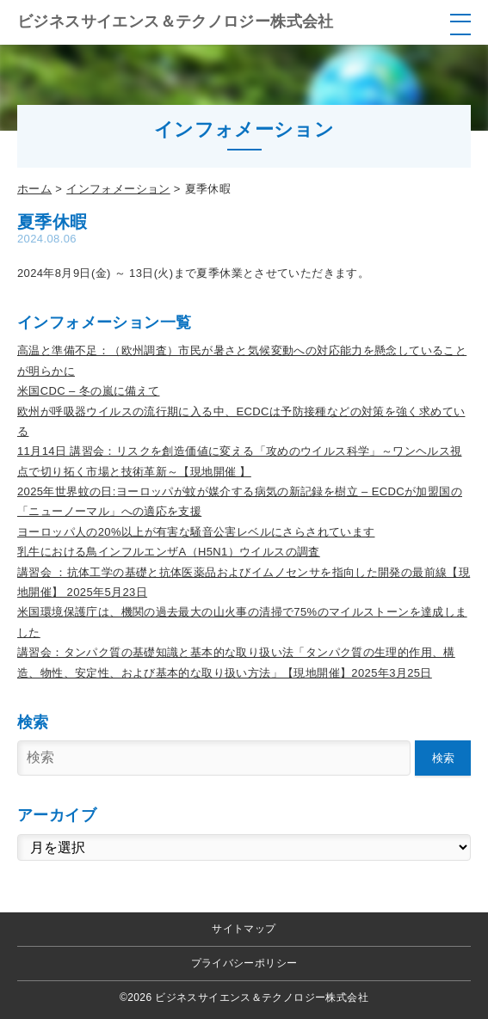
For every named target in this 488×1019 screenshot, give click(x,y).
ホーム (34, 188)
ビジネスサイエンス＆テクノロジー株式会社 (175, 21)
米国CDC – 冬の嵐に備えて (88, 390)
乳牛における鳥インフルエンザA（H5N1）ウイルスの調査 (168, 551)
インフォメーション (118, 188)
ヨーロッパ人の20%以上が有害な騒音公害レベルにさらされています (196, 531)
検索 (443, 758)
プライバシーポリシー (244, 963)
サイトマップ (243, 929)
